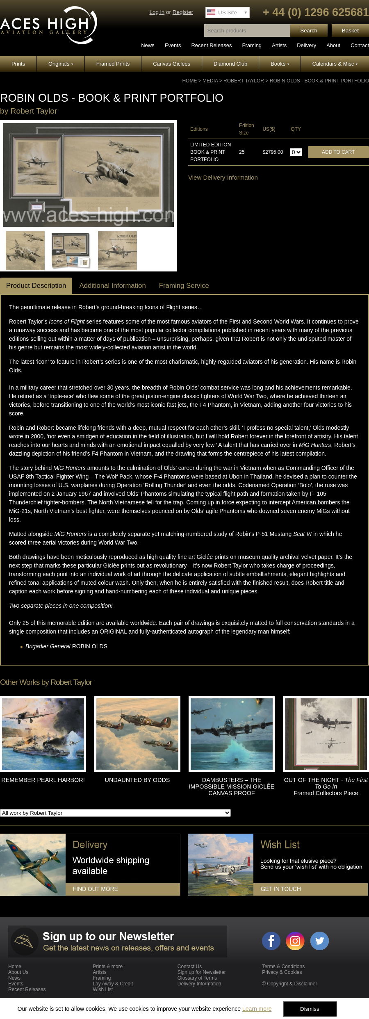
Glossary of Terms (197, 978)
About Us (18, 972)
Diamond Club (230, 64)
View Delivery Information (223, 177)
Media (210, 81)
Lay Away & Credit (113, 984)
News (148, 45)
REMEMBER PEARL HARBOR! (42, 780)
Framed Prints (113, 64)
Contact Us (190, 966)
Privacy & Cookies (282, 972)
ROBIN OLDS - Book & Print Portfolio (319, 81)
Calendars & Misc (335, 64)
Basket (350, 30)
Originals (60, 64)
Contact (360, 45)
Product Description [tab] (36, 286)
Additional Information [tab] (112, 286)
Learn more (257, 1008)
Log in (156, 12)
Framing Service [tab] (184, 286)
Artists (279, 45)
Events (173, 45)
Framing (252, 45)
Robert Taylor (243, 81)
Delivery (306, 45)
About (333, 45)
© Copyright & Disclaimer (289, 984)
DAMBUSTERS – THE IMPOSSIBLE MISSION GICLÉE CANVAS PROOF (232, 786)
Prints (18, 64)
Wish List (103, 989)
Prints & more (108, 966)
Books (280, 64)
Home (189, 81)
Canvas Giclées (171, 64)
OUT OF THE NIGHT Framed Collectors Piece (326, 786)
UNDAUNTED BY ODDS (137, 780)
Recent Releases (211, 45)
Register (183, 12)
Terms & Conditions (283, 966)
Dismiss (309, 1009)
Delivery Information (199, 984)
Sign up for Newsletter (202, 972)
